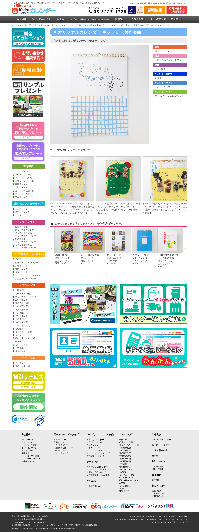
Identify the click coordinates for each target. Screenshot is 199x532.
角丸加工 (19, 348)
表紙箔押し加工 (22, 303)
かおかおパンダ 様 (90, 255)
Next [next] (185, 248)
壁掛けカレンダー (23, 212)
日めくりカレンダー (24, 259)
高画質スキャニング (24, 184)
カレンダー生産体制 (24, 190)
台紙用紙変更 (21, 316)
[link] (22, 420)
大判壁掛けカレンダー (25, 278)
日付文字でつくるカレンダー (99, 475)
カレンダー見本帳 (23, 178)
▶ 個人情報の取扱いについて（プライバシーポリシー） (167, 519)
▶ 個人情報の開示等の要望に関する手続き (130, 519)
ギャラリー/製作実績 (120, 25)
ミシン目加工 (21, 345)
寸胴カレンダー (22, 269)
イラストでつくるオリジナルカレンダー (25, 234)
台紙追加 (19, 329)
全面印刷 (19, 290)
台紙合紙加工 (21, 322)
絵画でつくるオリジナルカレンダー (25, 240)
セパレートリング (23, 335)
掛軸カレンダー (22, 266)
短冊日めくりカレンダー (26, 262)
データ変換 (20, 363)
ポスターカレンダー (24, 215)
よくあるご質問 (158, 493)
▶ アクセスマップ (180, 522)
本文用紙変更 (21, 313)
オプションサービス (24, 181)
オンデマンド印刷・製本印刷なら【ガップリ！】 (33, 25)
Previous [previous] (52, 248)
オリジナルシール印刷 (25, 297)
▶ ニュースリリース (152, 522)
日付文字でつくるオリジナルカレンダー (25, 246)
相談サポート (21, 187)
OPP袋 (18, 341)
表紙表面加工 (21, 306)
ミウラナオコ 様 (140, 255)
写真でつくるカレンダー (97, 467)
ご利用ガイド (157, 496)
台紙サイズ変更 (22, 325)
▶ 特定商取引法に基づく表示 (156, 516)
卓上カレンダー (22, 209)
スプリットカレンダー (25, 272)
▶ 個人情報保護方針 (137, 516)
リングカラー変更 (23, 332)
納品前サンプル (22, 197)
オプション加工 (28, 285)
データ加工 (28, 357)
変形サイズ (20, 351)
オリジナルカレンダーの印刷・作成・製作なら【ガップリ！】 (83, 25)
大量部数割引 (157, 466)
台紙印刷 (19, 319)
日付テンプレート (23, 174)
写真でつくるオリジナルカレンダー (25, 228)
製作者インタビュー (160, 445)
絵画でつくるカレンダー (97, 472)
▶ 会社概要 (183, 516)
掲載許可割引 (157, 469)
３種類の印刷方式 (94, 486)
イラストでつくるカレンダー (99, 469)
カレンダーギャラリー (25, 194)
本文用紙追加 (21, 309)
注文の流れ (157, 491)
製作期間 (156, 480)
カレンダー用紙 (22, 171)
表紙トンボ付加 (22, 366)
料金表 (155, 456)
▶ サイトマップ (167, 522)
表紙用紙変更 (21, 300)
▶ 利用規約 (173, 516)
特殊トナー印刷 (22, 293)
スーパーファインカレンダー (28, 275)
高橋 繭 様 (61, 255)
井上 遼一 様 (114, 255)
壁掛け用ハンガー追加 (25, 338)
